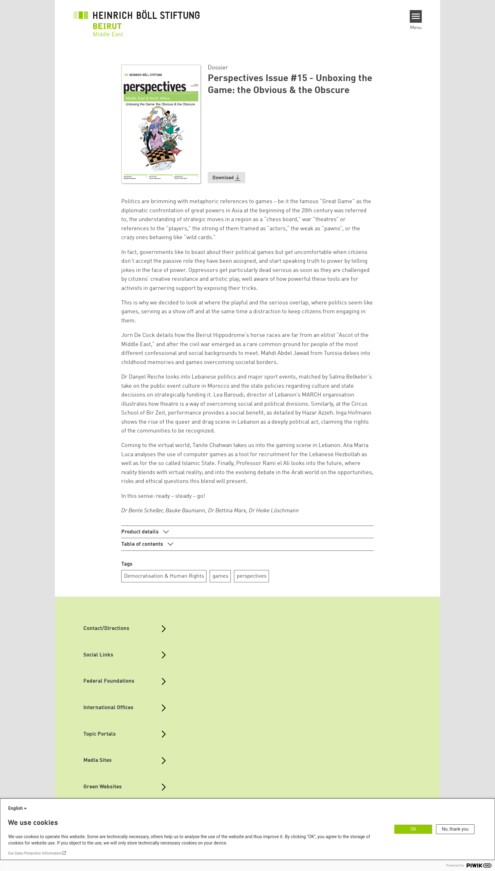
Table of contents (142, 544)
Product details (140, 532)
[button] (227, 178)
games (220, 576)
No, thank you (455, 829)
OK (413, 829)
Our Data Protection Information (35, 853)
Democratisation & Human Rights (164, 576)
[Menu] (416, 16)
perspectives (251, 576)
